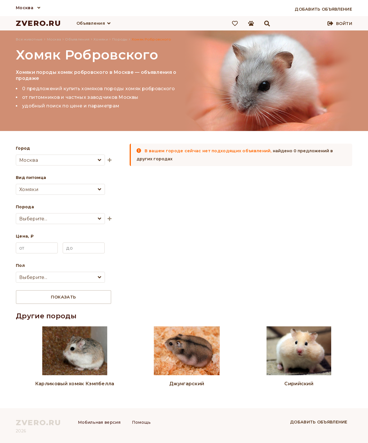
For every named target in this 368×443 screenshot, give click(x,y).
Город (23, 148)
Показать (63, 297)
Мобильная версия (99, 422)
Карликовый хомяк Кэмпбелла (74, 383)
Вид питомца (31, 177)
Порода (25, 206)
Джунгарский (186, 383)
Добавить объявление (319, 422)
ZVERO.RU (38, 23)
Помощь (141, 422)
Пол (20, 265)
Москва (24, 7)
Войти (344, 23)
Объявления (90, 23)
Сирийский (298, 383)
